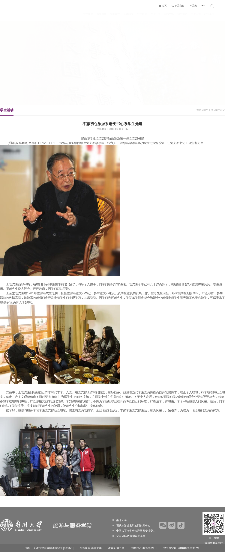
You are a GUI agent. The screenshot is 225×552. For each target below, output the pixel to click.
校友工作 (209, 14)
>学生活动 (219, 110)
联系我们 (179, 5)
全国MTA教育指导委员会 (128, 535)
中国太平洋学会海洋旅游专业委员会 (135, 530)
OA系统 (192, 5)
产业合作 (155, 14)
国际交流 (169, 14)
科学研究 (142, 14)
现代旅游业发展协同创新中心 (131, 525)
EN (203, 5)
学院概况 (88, 14)
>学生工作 (207, 110)
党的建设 (115, 14)
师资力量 (101, 14)
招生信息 (182, 14)
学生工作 (196, 15)
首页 (164, 5)
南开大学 (119, 520)
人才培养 (128, 14)
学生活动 (7, 111)
